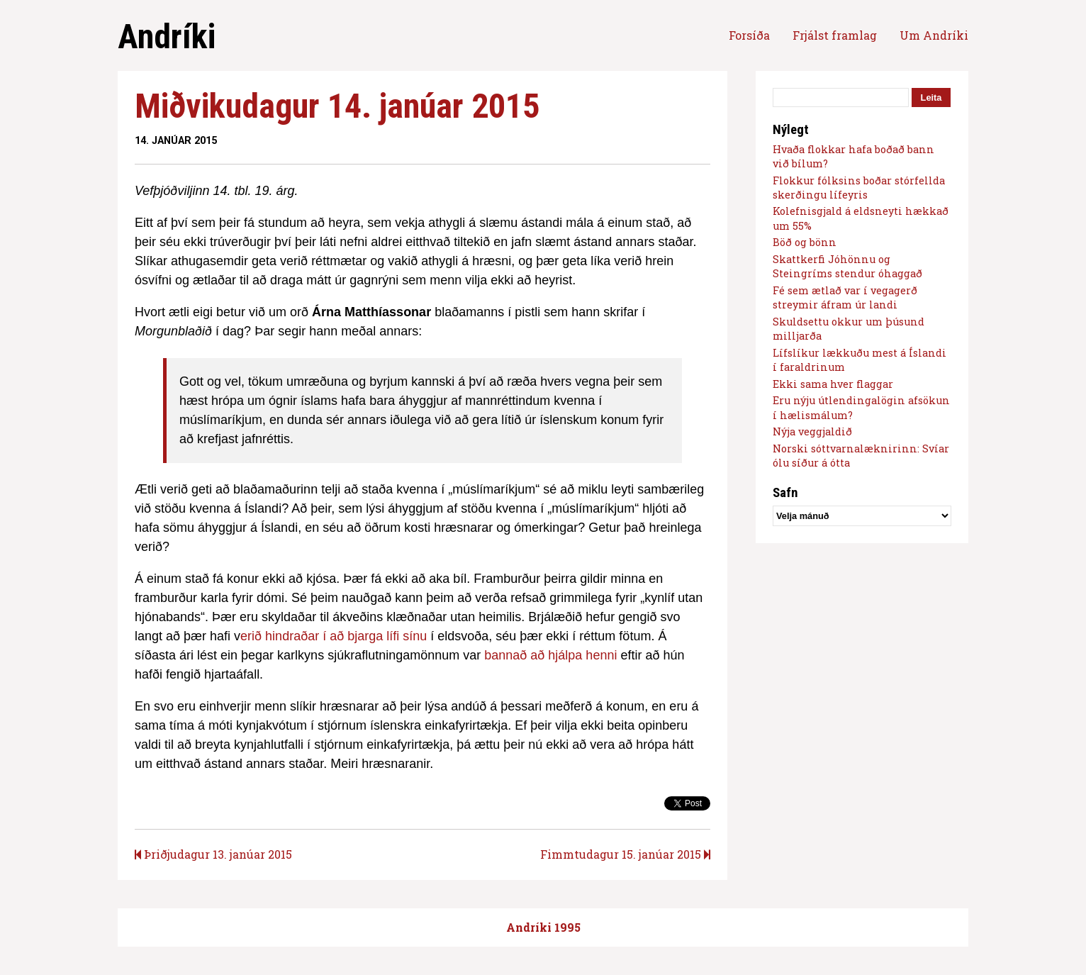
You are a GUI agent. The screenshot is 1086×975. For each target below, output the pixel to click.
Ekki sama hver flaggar (833, 384)
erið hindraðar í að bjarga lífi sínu (333, 636)
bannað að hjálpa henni (550, 655)
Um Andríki (934, 35)
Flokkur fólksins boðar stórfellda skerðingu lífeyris (859, 187)
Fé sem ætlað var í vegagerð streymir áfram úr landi (845, 297)
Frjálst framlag (835, 35)
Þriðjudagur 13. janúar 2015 (213, 854)
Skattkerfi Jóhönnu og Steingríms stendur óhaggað (847, 266)
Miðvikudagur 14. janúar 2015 (337, 106)
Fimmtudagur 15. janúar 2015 (625, 854)
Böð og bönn (804, 242)
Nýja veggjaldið (812, 431)
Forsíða (749, 35)
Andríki (166, 36)
